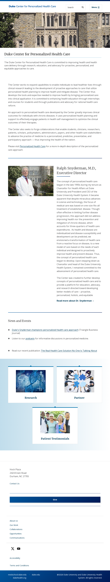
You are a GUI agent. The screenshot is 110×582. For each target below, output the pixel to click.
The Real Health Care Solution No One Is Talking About (69, 350)
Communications (17, 538)
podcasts (30, 338)
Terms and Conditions (19, 565)
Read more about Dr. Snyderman (74, 300)
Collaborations (16, 529)
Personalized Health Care (32, 146)
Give (55, 499)
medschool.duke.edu (17, 574)
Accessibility (15, 558)
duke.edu (36, 574)
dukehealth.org (19, 577)
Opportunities (16, 533)
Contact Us (14, 483)
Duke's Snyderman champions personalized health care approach (45, 329)
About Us (14, 521)
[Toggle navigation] (95, 7)
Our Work (14, 525)
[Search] (83, 7)
